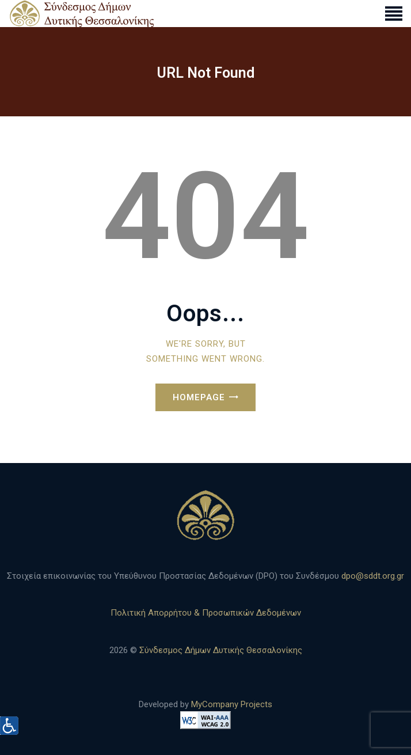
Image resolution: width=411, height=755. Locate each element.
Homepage (199, 397)
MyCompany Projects (231, 704)
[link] (393, 13)
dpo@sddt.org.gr (372, 576)
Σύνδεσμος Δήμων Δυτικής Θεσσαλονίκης (220, 650)
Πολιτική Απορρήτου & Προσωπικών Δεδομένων (206, 613)
